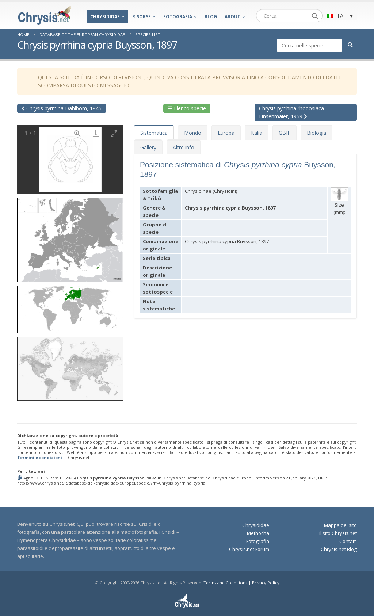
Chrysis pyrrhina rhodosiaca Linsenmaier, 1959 (291, 112)
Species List (147, 34)
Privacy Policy (265, 582)
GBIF (284, 132)
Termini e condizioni (39, 457)
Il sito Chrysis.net (338, 533)
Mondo (192, 132)
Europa (226, 132)
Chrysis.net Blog (339, 549)
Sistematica (154, 132)
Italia (256, 132)
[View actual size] (77, 133)
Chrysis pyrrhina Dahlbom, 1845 (62, 108)
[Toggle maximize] (114, 133)
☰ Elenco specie (187, 108)
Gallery (148, 147)
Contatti (348, 541)
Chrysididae (105, 17)
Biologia (316, 132)
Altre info (183, 147)
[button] (70, 237)
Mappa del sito (340, 525)
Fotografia (177, 17)
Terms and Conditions (225, 582)
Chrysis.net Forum (249, 549)
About (232, 17)
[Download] (96, 133)
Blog (211, 17)
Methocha (258, 533)
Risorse (141, 17)
